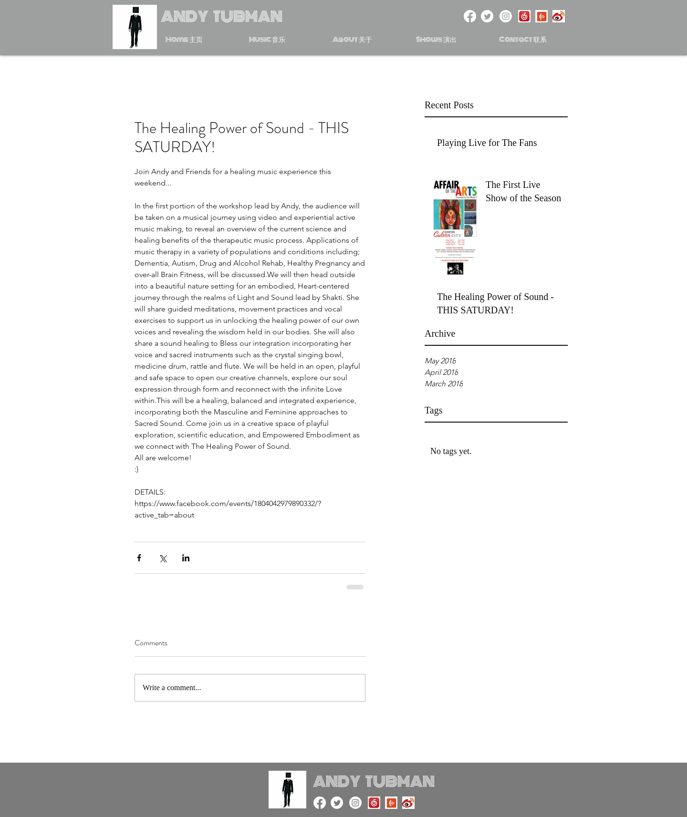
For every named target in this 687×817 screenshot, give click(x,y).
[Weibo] (558, 16)
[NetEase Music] (524, 16)
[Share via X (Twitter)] (162, 557)
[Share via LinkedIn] (185, 557)
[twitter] (487, 16)
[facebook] (470, 16)
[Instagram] (506, 16)
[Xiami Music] (541, 16)
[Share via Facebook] (139, 557)
